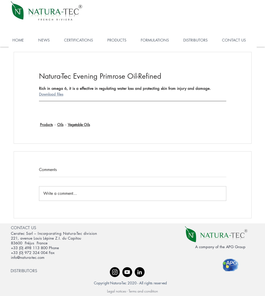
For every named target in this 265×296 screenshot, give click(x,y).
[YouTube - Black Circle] (127, 272)
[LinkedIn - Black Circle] (140, 272)
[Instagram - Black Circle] (115, 272)
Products (46, 124)
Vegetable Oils (79, 124)
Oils (60, 124)
